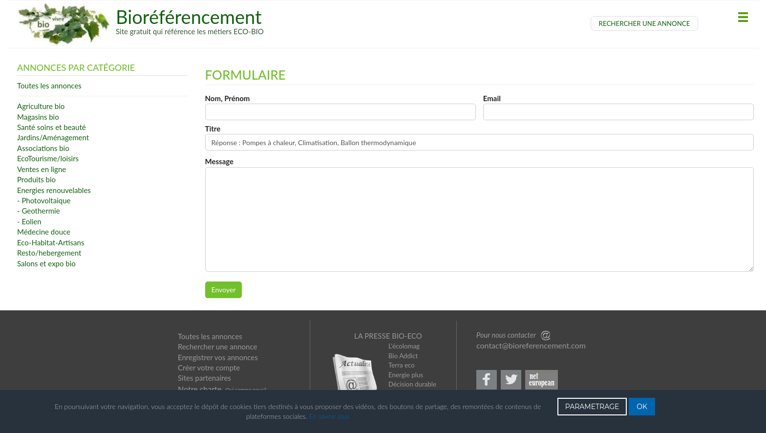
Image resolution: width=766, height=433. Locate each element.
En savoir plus (329, 416)
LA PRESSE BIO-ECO (388, 335)
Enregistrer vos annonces (218, 357)
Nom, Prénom (227, 98)
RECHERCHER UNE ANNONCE (644, 23)
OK (642, 406)
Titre (213, 128)
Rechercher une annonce (217, 346)
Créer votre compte (209, 367)
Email (492, 98)
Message (219, 161)
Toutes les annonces (210, 336)
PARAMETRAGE (592, 406)
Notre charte (199, 388)
